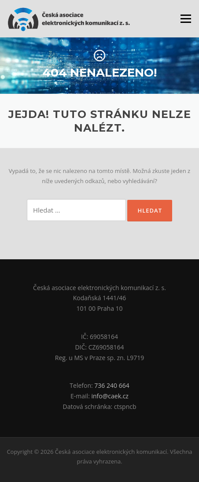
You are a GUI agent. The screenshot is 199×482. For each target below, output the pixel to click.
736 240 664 (111, 385)
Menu (185, 18)
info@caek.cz (109, 396)
